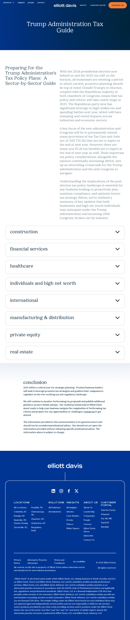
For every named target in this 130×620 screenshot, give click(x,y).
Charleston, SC (38, 523)
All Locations (20, 507)
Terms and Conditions (59, 561)
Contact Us (89, 540)
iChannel (105, 514)
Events (69, 520)
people (31, 3)
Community (89, 516)
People (87, 520)
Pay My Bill (106, 518)
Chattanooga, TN (37, 513)
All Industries (55, 511)
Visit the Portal (108, 510)
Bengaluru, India (36, 529)
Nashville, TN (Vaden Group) (21, 521)
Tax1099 (105, 522)
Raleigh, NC (19, 516)
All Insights (71, 507)
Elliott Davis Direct (89, 530)
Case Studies (72, 516)
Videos (69, 524)
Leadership (89, 511)
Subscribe (88, 535)
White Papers (72, 528)
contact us (118, 5)
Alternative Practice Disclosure (37, 561)
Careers (87, 524)
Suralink (105, 527)
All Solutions (55, 507)
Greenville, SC (20, 527)
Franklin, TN (37, 507)
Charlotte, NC (37, 519)
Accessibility (79, 561)
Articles (70, 511)
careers (40, 3)
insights (21, 3)
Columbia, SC (20, 511)
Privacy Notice (17, 561)
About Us (88, 507)
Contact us (89, 411)
